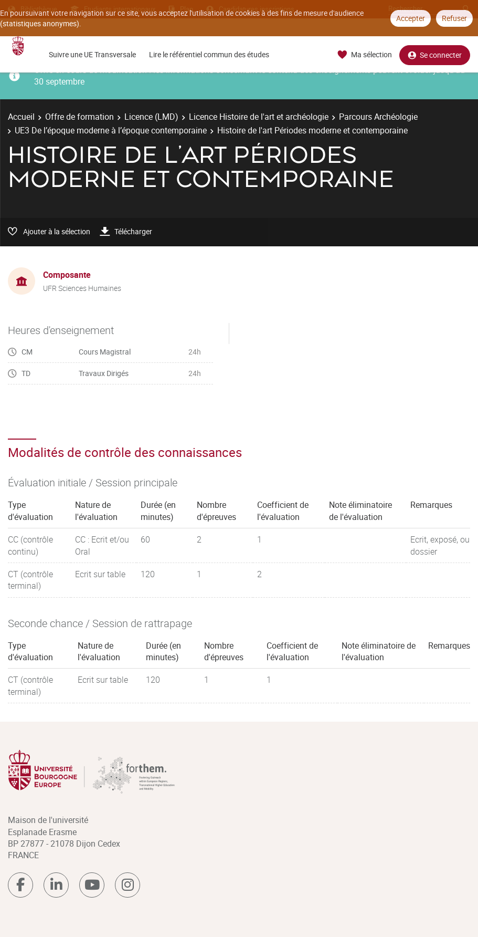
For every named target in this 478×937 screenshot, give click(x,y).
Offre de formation (79, 116)
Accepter (410, 18)
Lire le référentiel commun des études (209, 54)
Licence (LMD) (151, 116)
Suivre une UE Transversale (92, 54)
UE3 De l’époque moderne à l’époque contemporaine (111, 130)
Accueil (21, 116)
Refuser (454, 18)
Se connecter (435, 55)
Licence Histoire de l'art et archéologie (258, 116)
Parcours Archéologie (378, 116)
